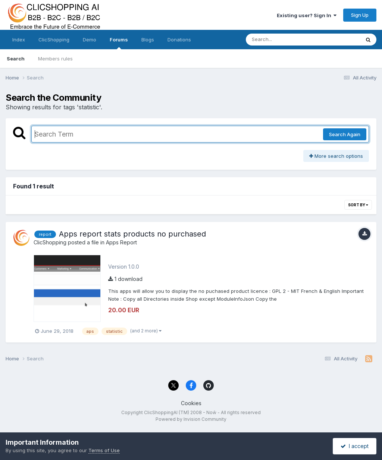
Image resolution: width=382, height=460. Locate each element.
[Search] (282, 40)
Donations (179, 40)
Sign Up (360, 15)
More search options (336, 156)
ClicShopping (53, 40)
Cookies (191, 403)
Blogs (147, 40)
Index (18, 40)
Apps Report (121, 242)
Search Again (344, 134)
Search (16, 59)
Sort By (358, 205)
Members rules (55, 59)
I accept (355, 446)
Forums (119, 43)
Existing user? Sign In (306, 15)
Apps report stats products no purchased (132, 233)
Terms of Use (104, 450)
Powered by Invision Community (191, 419)
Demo (89, 40)
